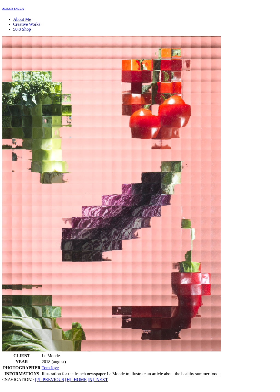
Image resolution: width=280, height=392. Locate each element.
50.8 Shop (22, 29)
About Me (22, 19)
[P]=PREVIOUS (49, 379)
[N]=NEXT (98, 379)
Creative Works (26, 24)
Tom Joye (50, 367)
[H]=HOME (75, 379)
